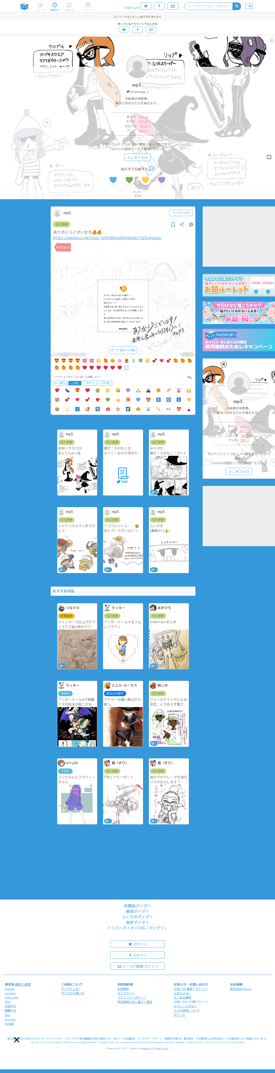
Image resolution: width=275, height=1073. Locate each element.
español (10, 993)
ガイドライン (126, 993)
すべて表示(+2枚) (123, 350)
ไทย (7, 1015)
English (10, 989)
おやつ (90, 383)
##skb (144, 117)
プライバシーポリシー (131, 997)
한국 (8, 1002)
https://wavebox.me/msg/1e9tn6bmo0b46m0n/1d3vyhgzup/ (107, 237)
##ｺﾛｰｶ (145, 126)
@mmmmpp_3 (139, 91)
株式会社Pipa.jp (240, 989)
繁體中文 (10, 1010)
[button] (17, 1040)
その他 (105, 383)
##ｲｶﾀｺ (143, 121)
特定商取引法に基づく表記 (134, 1002)
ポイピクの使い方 (72, 993)
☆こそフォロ (137, 157)
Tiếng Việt (11, 997)
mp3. (137, 85)
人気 (75, 383)
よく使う (60, 383)
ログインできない (185, 1006)
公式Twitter (182, 993)
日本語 (9, 1024)
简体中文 (10, 1006)
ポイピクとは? (70, 989)
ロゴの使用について (187, 1010)
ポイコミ (179, 1015)
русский (10, 1019)
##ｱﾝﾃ (144, 130)
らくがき (61, 224)
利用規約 (123, 989)
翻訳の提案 (23, 984)
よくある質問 (182, 997)
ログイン (137, 944)
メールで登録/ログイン (137, 966)
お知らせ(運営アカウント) (191, 989)
